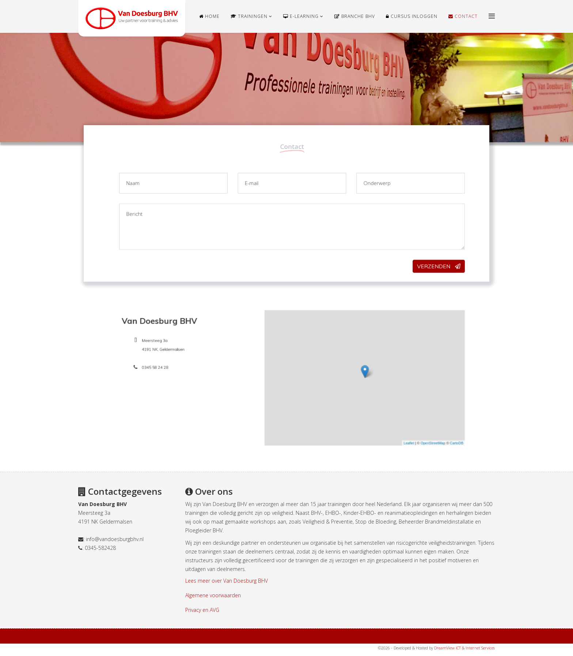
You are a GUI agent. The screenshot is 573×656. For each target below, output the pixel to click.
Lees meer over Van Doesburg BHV (226, 580)
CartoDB (387, 412)
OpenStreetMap (375, 412)
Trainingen (249, 16)
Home (209, 16)
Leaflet (363, 412)
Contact (463, 16)
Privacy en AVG (202, 609)
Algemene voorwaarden (213, 595)
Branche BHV (354, 16)
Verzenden (390, 252)
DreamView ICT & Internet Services (464, 648)
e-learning (301, 16)
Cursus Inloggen (411, 16)
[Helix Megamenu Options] (492, 16)
